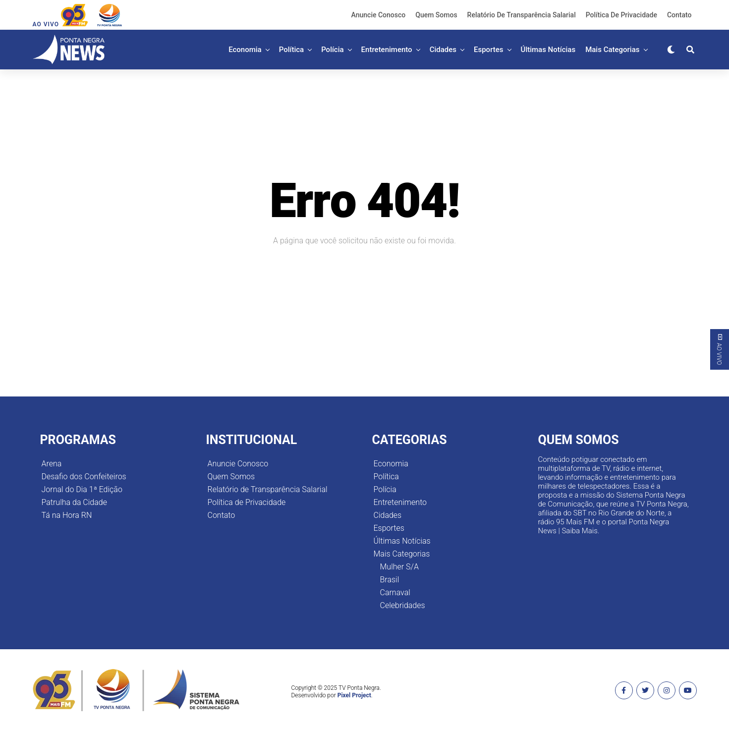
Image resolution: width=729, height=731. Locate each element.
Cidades (443, 49)
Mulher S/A (399, 566)
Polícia (332, 49)
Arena (52, 463)
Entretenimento (386, 49)
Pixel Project (354, 695)
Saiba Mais (579, 530)
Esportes (489, 49)
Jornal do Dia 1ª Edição (82, 489)
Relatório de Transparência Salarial (521, 15)
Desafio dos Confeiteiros (84, 476)
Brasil (389, 579)
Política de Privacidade (621, 15)
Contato (679, 15)
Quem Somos (436, 15)
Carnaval (395, 592)
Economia (245, 49)
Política (291, 49)
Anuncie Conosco (378, 15)
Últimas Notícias (548, 49)
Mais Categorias (612, 49)
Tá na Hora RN (67, 515)
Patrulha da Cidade (74, 502)
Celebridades (402, 605)
